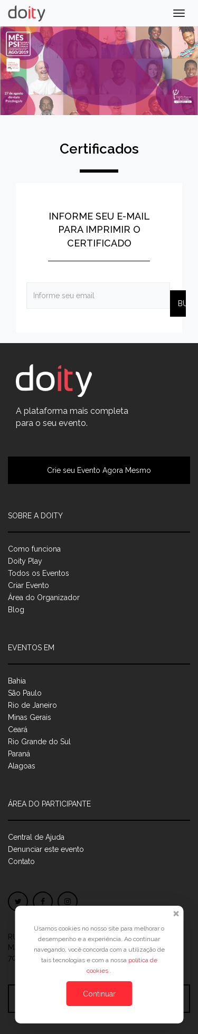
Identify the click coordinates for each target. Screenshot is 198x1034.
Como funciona (34, 549)
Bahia (17, 681)
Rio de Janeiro (32, 705)
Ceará (17, 729)
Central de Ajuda (36, 837)
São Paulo (25, 693)
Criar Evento (28, 585)
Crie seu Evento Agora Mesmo (99, 470)
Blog (16, 609)
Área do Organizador (44, 597)
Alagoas (21, 766)
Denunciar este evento (46, 849)
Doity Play (25, 561)
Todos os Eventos (38, 573)
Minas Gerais (29, 717)
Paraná (19, 754)
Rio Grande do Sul (39, 741)
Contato (21, 861)
